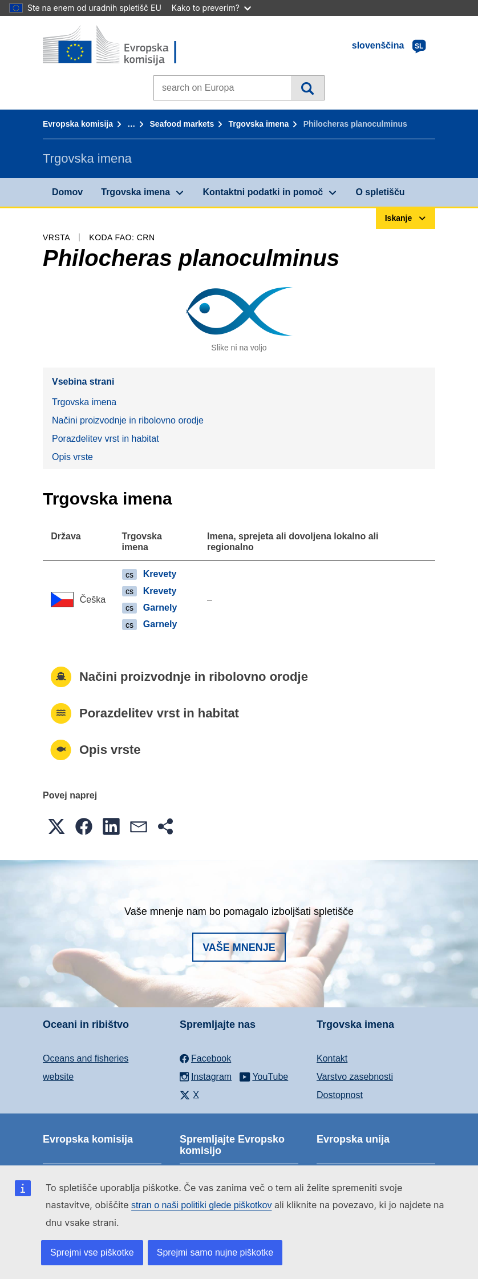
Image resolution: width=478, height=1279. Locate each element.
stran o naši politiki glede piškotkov (201, 1205)
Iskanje (307, 88)
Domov (67, 192)
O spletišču (379, 192)
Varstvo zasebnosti (355, 1077)
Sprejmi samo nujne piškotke (215, 1252)
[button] (56, 826)
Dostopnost (340, 1095)
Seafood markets (181, 123)
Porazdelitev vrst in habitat (105, 438)
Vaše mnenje (239, 947)
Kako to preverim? (211, 8)
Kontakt (332, 1058)
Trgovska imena (259, 123)
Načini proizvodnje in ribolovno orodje (128, 420)
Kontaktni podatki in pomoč (262, 192)
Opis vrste (72, 457)
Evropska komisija (78, 123)
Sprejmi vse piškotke (92, 1252)
